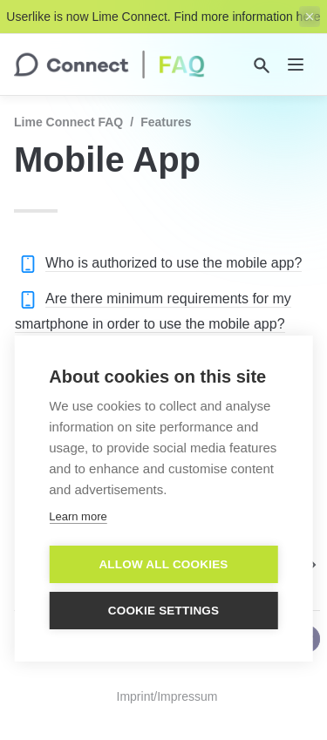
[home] (109, 64)
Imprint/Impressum (167, 696)
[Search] (261, 65)
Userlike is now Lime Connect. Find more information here (163, 17)
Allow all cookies (163, 568)
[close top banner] (309, 16)
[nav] (295, 64)
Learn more (77, 520)
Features (165, 122)
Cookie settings (164, 614)
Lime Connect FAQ (68, 122)
